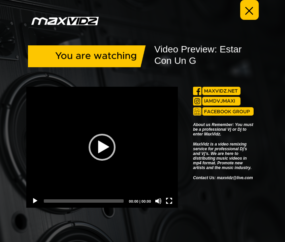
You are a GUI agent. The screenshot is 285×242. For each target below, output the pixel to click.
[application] (102, 147)
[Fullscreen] (169, 201)
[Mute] (158, 201)
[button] (102, 147)
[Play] (35, 201)
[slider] (84, 201)
